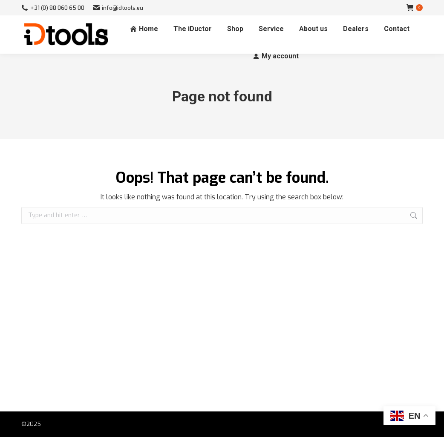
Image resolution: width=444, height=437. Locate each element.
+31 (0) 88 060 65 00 (52, 8)
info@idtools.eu (118, 8)
